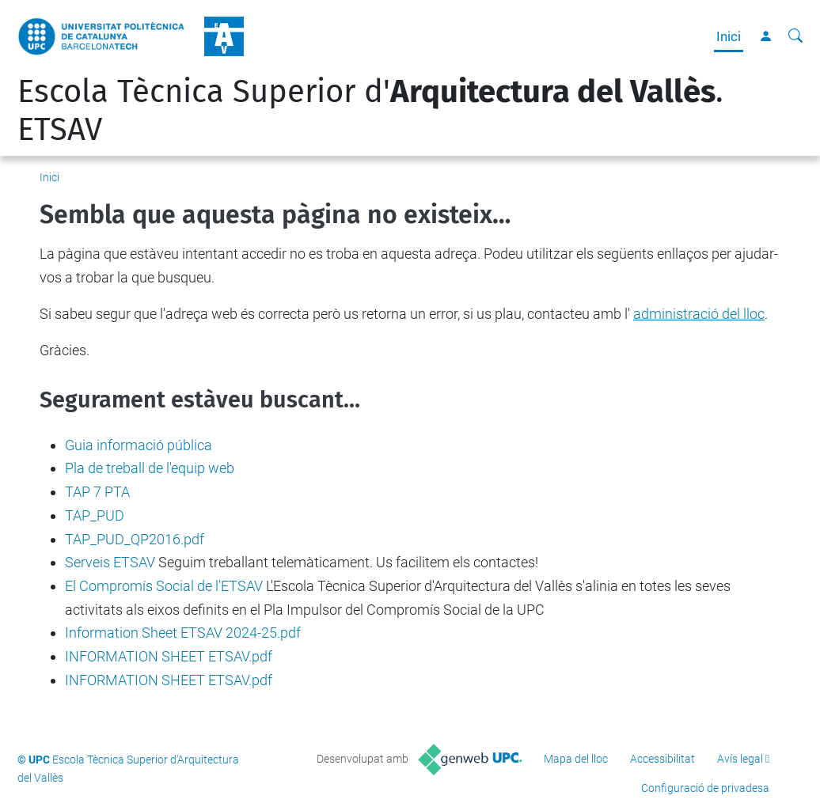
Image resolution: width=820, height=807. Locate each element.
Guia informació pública (138, 445)
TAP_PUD (94, 515)
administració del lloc (699, 313)
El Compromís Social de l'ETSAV (164, 586)
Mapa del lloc (576, 758)
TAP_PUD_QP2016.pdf (134, 539)
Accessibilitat (662, 758)
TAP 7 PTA (97, 491)
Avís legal (740, 758)
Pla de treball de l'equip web (149, 468)
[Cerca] (795, 36)
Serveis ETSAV (110, 562)
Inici (728, 36)
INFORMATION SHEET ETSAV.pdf (168, 656)
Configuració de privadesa (705, 788)
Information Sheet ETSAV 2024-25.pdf (183, 632)
